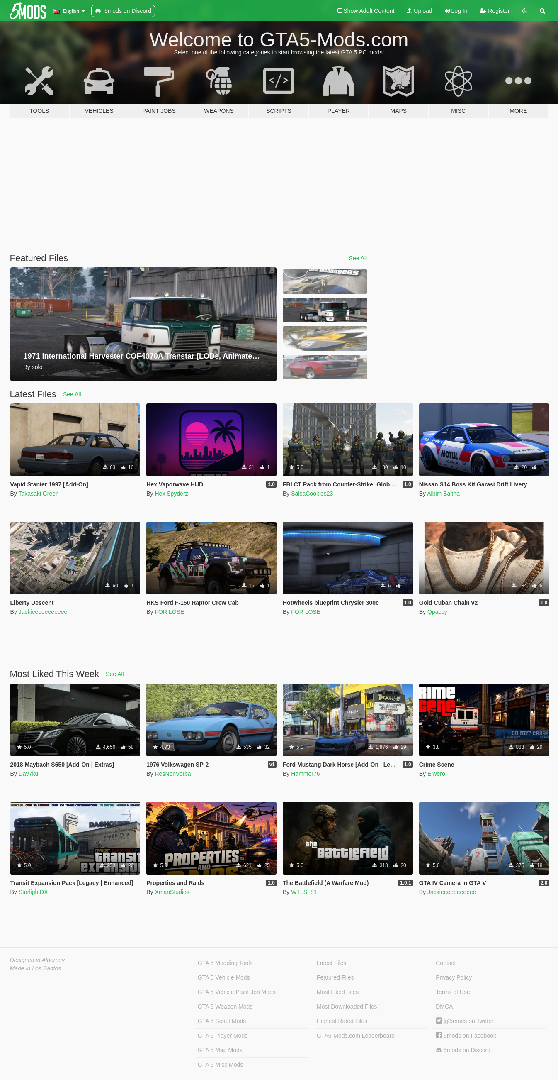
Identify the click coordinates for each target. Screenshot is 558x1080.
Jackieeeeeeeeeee (43, 611)
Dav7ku (28, 773)
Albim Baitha (443, 493)
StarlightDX (33, 892)
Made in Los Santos (35, 968)
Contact (446, 963)
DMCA (444, 1006)
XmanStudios (172, 892)
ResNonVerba (173, 773)
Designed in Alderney (37, 960)
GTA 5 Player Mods (222, 1035)
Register (494, 10)
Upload (419, 10)
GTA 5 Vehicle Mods (224, 977)
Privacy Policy (454, 977)
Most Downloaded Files (347, 1006)
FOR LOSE (169, 611)
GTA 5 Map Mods (220, 1050)
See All (358, 258)
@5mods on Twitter (464, 1021)
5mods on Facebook (466, 1035)
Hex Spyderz (171, 493)
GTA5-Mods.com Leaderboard (356, 1035)
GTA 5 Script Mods (222, 1021)
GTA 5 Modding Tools (225, 963)
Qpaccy (437, 611)
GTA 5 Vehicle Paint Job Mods (237, 992)
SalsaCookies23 (312, 493)
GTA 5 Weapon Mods (225, 1006)
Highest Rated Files (342, 1021)
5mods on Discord (463, 1050)
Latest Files (332, 963)
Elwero (436, 773)
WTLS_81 (304, 892)
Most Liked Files (338, 992)
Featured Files (335, 977)
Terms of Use (453, 992)
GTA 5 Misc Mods (220, 1064)
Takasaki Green (38, 493)
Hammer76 (305, 773)
